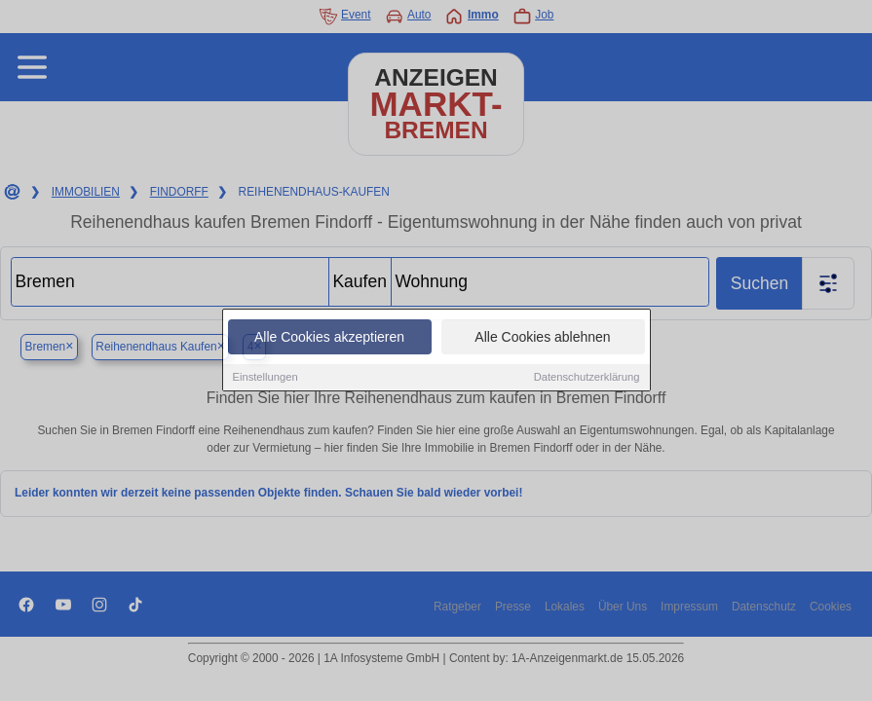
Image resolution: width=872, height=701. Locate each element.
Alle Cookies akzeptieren (329, 339)
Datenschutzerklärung (587, 379)
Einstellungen (265, 379)
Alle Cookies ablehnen (542, 339)
